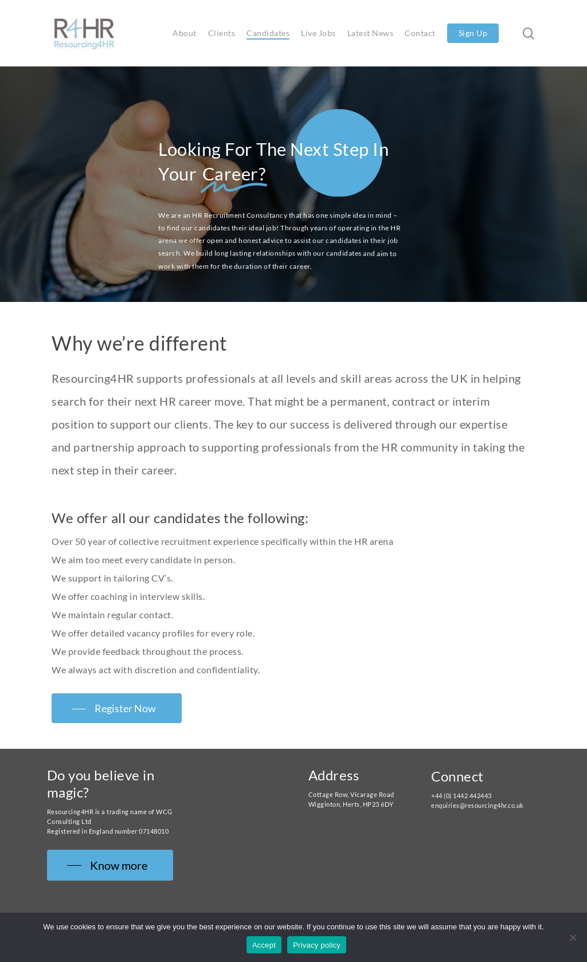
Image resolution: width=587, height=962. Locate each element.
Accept (264, 945)
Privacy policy (317, 945)
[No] (572, 937)
